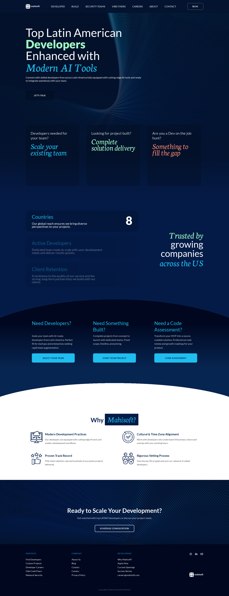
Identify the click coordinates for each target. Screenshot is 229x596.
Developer (58, 6)
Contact (170, 6)
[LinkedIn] (196, 554)
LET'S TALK (40, 95)
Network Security (34, 575)
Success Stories (125, 571)
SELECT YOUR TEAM (53, 358)
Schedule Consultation (114, 528)
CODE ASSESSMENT (175, 358)
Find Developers (33, 559)
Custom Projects (34, 563)
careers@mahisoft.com (128, 575)
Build (75, 6)
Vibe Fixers (119, 6)
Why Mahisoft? (125, 559)
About (153, 6)
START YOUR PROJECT (114, 358)
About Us (76, 559)
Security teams (95, 6)
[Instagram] (190, 554)
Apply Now (123, 563)
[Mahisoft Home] (196, 574)
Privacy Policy (78, 575)
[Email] (201, 554)
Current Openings (126, 567)
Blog (195, 6)
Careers (137, 6)
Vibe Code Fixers (34, 571)
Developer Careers (35, 567)
